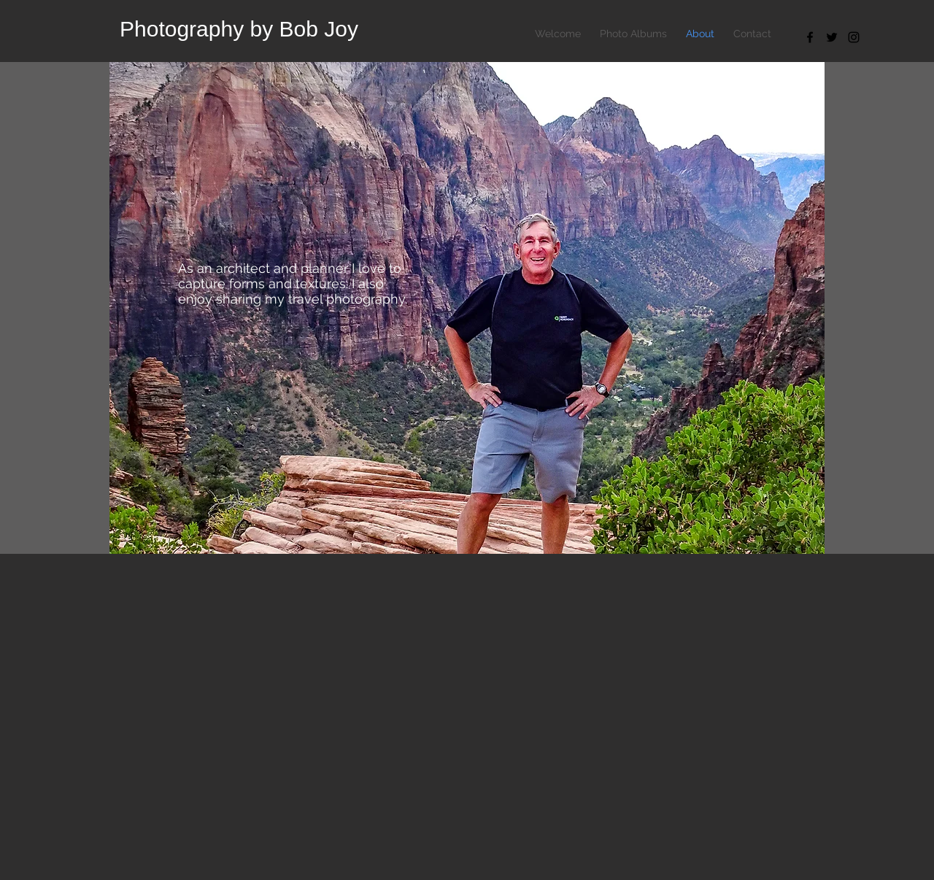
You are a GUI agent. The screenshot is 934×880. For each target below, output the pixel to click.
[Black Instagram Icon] (853, 37)
